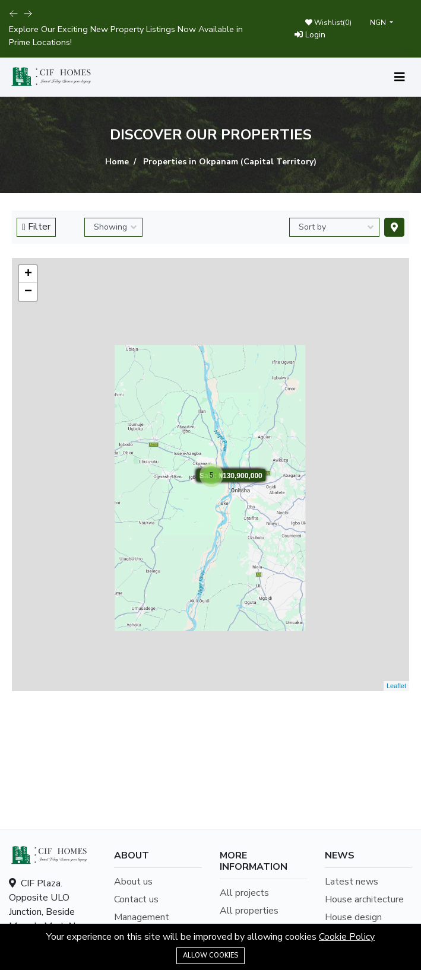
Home (117, 161)
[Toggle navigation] (399, 77)
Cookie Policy (347, 936)
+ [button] (28, 274)
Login (310, 34)
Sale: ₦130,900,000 (230, 476)
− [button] (28, 292)
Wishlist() (328, 22)
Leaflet (396, 685)
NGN (379, 22)
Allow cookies (210, 955)
